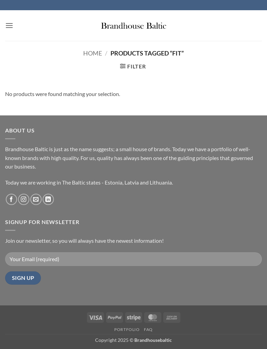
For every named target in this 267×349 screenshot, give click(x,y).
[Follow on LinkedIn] (48, 199)
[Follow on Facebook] (11, 199)
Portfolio (127, 329)
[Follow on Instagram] (23, 199)
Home (92, 53)
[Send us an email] (36, 199)
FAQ (148, 329)
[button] (9, 25)
